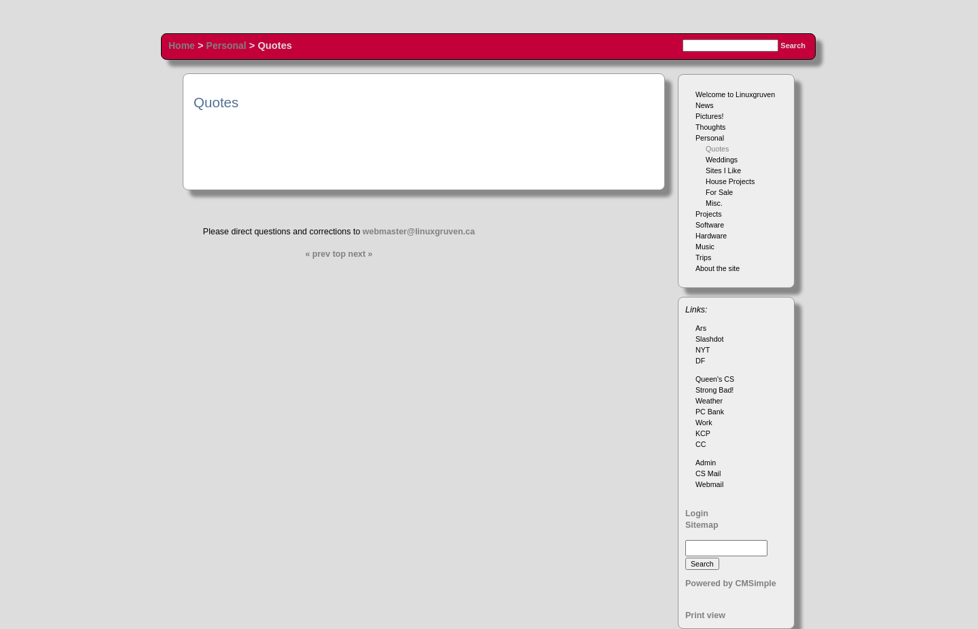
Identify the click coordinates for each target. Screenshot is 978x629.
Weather (709, 401)
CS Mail (708, 473)
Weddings (722, 160)
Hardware (711, 236)
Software (709, 225)
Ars (700, 328)
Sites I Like (723, 170)
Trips (703, 257)
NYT (702, 350)
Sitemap (702, 525)
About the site (717, 268)
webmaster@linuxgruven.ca (419, 231)
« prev (317, 254)
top (339, 254)
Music (704, 246)
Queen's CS (714, 379)
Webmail (709, 484)
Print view (705, 615)
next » (360, 254)
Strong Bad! (714, 390)
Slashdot (709, 339)
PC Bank (709, 412)
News (704, 105)
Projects (708, 214)
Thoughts (710, 127)
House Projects (730, 181)
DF (700, 361)
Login (696, 513)
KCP (702, 433)
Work (703, 422)
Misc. (714, 203)
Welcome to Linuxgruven (735, 94)
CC (700, 444)
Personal (226, 45)
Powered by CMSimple (730, 583)
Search (792, 45)
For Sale (719, 192)
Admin (705, 463)
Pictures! (709, 116)
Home (181, 45)
